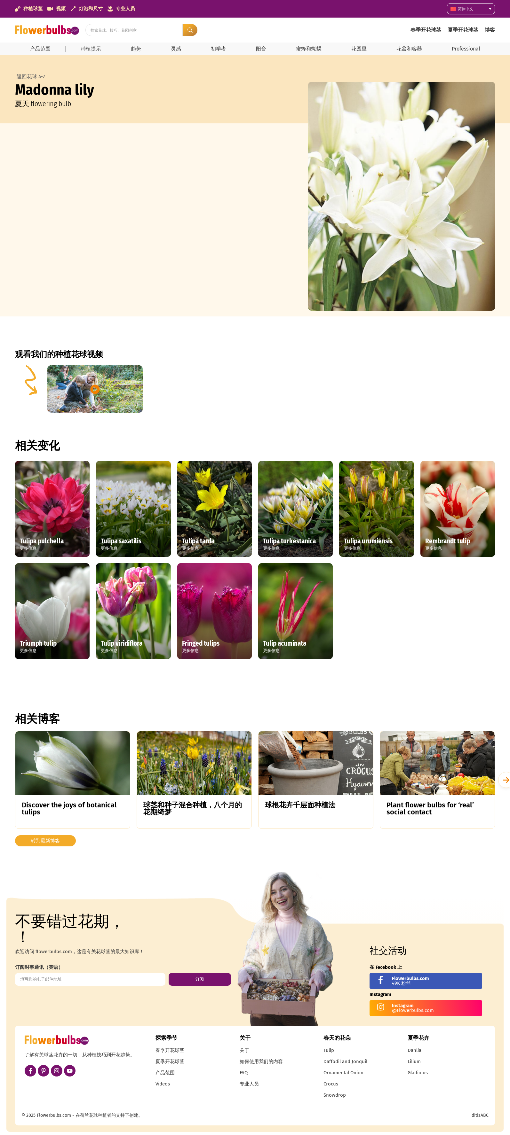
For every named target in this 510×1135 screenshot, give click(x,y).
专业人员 (249, 1084)
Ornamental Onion (343, 1073)
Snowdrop (334, 1095)
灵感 (176, 49)
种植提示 (91, 49)
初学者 (218, 49)
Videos (162, 1084)
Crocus (330, 1084)
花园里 (359, 49)
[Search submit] (190, 30)
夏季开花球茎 (463, 30)
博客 (490, 30)
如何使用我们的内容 (261, 1061)
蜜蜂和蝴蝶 (309, 49)
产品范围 (40, 49)
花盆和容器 (409, 49)
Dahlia (414, 1050)
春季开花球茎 (425, 30)
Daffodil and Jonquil (345, 1061)
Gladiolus (418, 1073)
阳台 (261, 49)
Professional (466, 49)
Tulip (328, 1050)
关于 (244, 1050)
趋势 (136, 49)
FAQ (244, 1073)
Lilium (414, 1061)
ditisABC (480, 1115)
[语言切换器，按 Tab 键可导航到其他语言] (471, 8)
